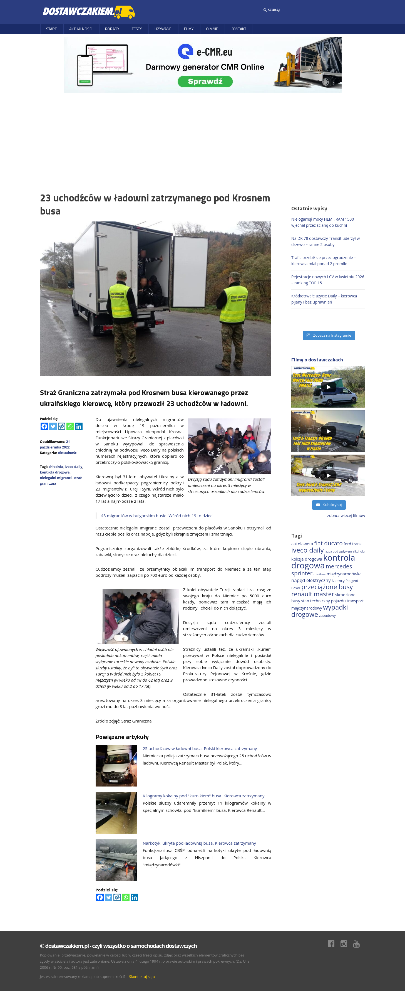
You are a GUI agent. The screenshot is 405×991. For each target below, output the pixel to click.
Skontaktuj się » (142, 976)
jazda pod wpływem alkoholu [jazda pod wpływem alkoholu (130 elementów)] (345, 551)
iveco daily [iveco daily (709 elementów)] (307, 549)
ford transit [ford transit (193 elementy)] (354, 543)
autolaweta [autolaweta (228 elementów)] (302, 543)
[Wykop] (61, 426)
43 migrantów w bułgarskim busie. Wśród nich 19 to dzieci (157, 515)
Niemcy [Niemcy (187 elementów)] (338, 580)
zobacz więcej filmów (346, 515)
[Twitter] (53, 426)
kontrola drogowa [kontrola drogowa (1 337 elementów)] (323, 561)
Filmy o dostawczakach (317, 359)
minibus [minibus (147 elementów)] (320, 574)
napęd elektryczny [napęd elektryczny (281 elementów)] (311, 580)
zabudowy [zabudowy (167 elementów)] (327, 615)
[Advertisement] (202, 134)
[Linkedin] (79, 426)
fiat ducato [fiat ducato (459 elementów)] (328, 543)
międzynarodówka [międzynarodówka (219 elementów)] (344, 573)
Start (51, 29)
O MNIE (212, 29)
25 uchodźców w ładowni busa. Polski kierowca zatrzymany (200, 748)
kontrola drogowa (55, 472)
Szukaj (272, 10)
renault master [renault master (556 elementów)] (312, 594)
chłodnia (56, 466)
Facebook (333, 943)
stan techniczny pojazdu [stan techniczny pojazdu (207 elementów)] (323, 600)
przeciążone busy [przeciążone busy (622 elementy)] (327, 586)
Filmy (188, 29)
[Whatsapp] (70, 426)
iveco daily (73, 466)
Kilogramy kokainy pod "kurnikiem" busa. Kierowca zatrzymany (204, 795)
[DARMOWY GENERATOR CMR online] (203, 64)
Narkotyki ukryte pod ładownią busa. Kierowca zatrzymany (199, 843)
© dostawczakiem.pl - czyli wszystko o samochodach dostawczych (118, 946)
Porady (112, 29)
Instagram (346, 943)
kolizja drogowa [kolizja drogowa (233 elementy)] (306, 559)
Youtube (359, 943)
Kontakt (238, 29)
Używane (163, 29)
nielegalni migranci (56, 477)
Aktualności (80, 29)
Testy (137, 29)
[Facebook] (44, 426)
